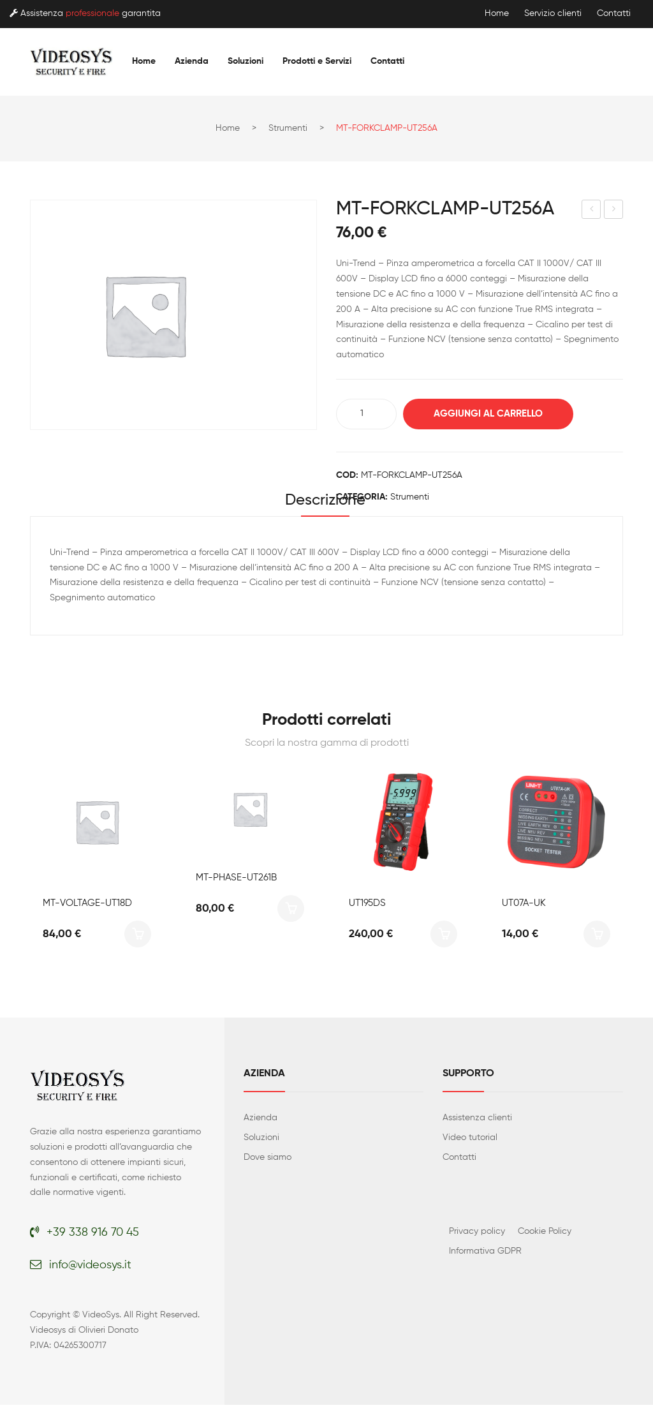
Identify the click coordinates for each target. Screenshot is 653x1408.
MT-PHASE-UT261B (236, 906)
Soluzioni (261, 1140)
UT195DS (367, 906)
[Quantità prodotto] (366, 414)
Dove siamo (267, 1160)
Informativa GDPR (485, 1254)
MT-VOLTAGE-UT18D (87, 906)
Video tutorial (470, 1140)
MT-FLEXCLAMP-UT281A (592, 211)
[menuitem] (144, 61)
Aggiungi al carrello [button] (137, 937)
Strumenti (287, 128)
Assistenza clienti (477, 1120)
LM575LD (614, 211)
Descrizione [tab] (325, 502)
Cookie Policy (544, 1234)
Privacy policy (477, 1234)
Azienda (260, 1120)
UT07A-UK (524, 906)
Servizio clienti (553, 13)
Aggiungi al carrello (495, 414)
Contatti (614, 13)
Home (497, 13)
